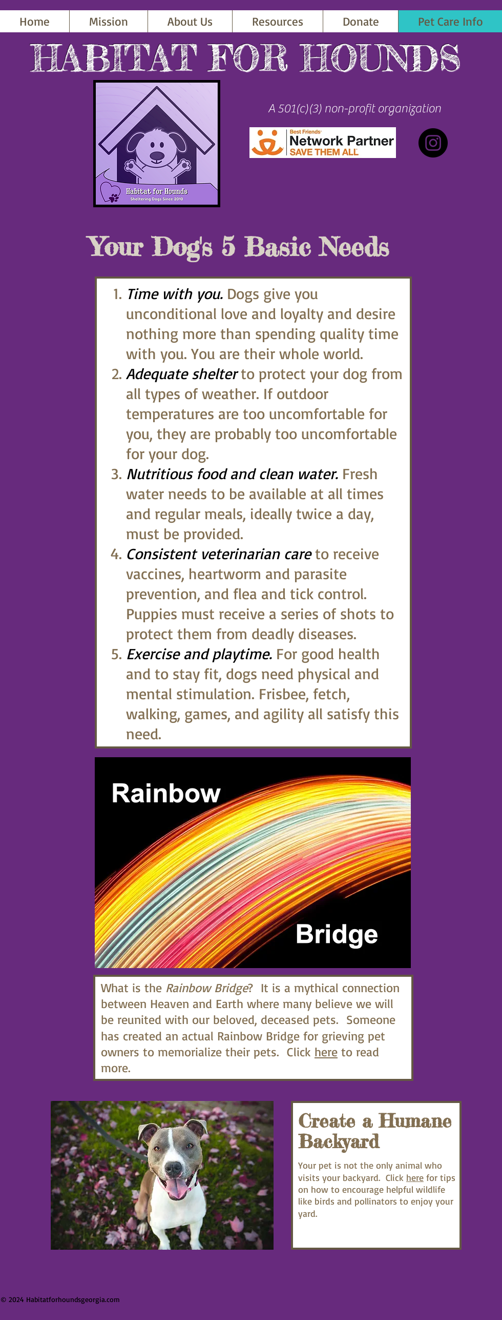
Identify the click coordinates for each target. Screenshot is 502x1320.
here (326, 1051)
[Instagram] (433, 142)
